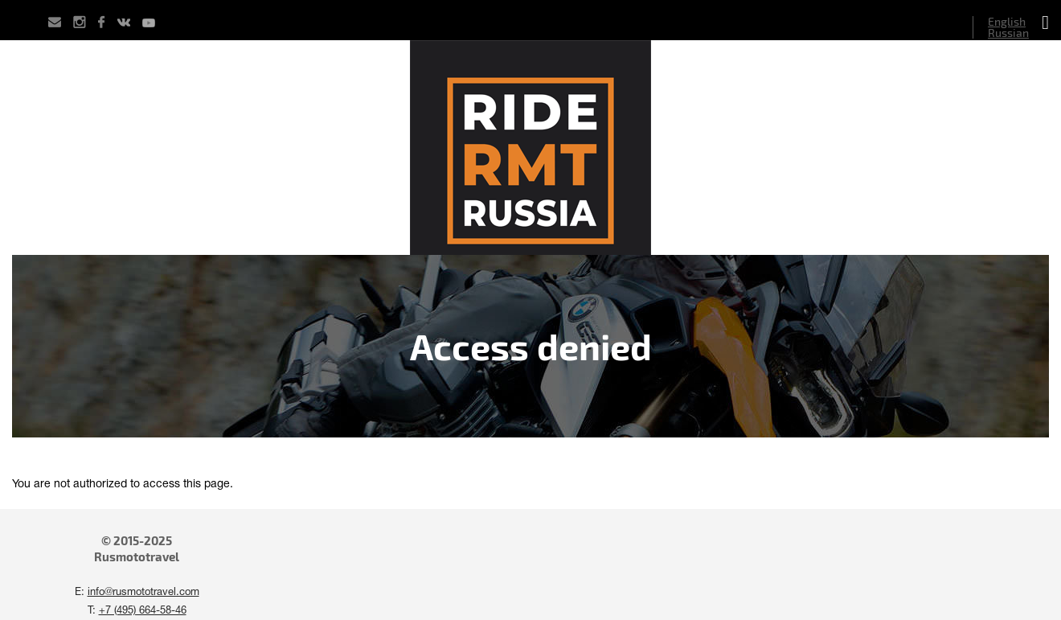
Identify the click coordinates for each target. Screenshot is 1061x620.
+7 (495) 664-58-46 (142, 611)
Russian (1008, 32)
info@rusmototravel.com (143, 592)
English (1007, 21)
